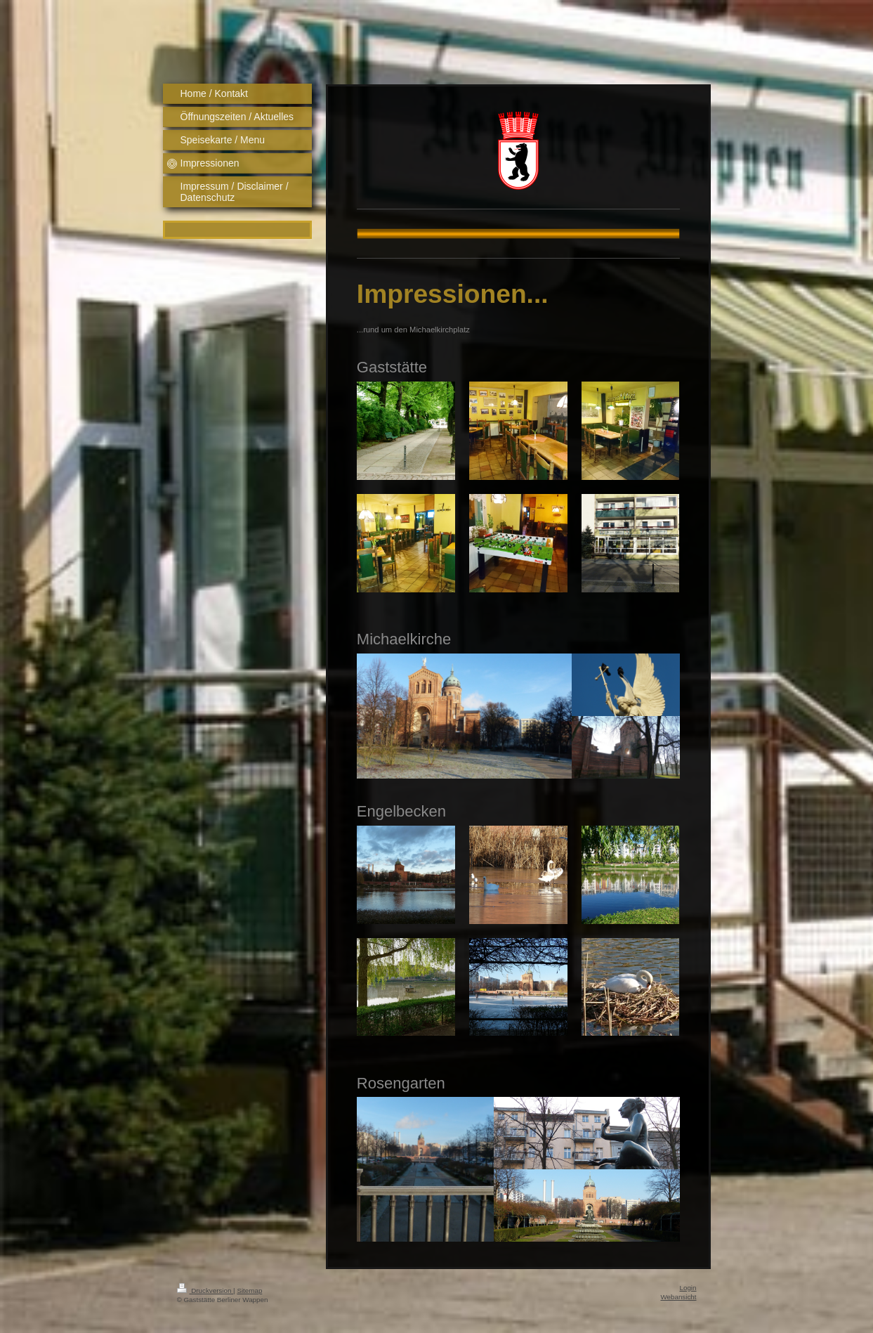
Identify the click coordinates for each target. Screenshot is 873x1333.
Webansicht (678, 1297)
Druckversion (205, 1290)
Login (688, 1288)
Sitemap (249, 1290)
